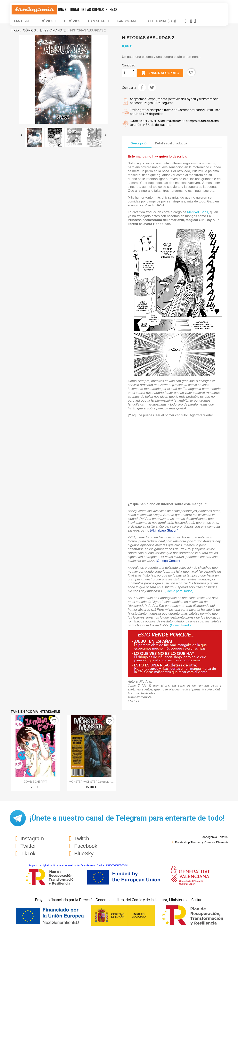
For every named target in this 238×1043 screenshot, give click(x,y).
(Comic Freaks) (181, 625)
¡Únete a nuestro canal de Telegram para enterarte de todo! (127, 818)
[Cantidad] (126, 73)
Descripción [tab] (140, 143)
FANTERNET (23, 21)
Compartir (142, 87)
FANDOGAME (127, 21)
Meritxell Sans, (198, 212)
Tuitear (152, 87)
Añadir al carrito (160, 72)
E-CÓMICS (72, 21)
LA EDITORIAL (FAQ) (162, 21)
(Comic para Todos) (179, 591)
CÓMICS (48, 21)
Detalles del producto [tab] (171, 143)
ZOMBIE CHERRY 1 (35, 781)
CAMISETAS (99, 21)
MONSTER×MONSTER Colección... (91, 781)
